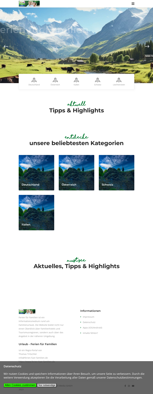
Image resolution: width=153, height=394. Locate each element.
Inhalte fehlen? (90, 333)
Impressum (88, 316)
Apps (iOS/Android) (92, 327)
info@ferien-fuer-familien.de (33, 357)
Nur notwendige (46, 385)
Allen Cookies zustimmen (20, 385)
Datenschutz (89, 322)
